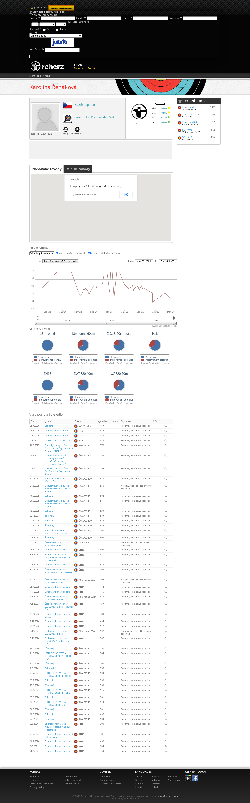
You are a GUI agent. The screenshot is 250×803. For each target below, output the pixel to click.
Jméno (127, 18)
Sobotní (49, 425)
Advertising (71, 776)
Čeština (139, 776)
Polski (155, 787)
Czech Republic (85, 105)
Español (139, 787)
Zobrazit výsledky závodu (72, 253)
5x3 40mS (187, 129)
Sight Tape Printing (39, 76)
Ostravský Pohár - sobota (57, 440)
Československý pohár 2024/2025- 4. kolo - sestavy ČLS (58, 572)
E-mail (34, 18)
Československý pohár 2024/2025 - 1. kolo (56, 632)
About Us (34, 776)
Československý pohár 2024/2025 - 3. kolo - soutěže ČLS (59, 606)
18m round (188, 107)
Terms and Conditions (41, 783)
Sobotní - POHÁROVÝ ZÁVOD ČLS (55, 480)
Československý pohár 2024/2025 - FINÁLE (56, 544)
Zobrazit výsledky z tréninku (106, 253)
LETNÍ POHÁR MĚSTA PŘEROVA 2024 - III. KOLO (58, 674)
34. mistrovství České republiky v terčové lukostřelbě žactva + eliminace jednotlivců (55, 460)
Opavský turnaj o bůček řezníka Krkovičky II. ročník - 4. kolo (59, 471)
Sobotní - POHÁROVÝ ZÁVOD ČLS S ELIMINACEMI (58, 532)
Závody (78, 68)
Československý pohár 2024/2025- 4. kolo (56, 581)
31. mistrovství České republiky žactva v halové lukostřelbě (57, 727)
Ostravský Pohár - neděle (57, 430)
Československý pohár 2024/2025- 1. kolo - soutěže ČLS (59, 641)
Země (33, 32)
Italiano (156, 780)
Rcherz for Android (75, 780)
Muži (50, 29)
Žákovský (49, 515)
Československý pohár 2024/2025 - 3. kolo (56, 598)
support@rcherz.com (166, 796)
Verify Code (36, 49)
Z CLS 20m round (191, 114)
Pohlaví (35, 29)
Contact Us (35, 780)
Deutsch (139, 780)
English (139, 783)
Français (156, 776)
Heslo (81, 18)
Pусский (172, 776)
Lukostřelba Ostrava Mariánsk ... (96, 117)
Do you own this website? (83, 194)
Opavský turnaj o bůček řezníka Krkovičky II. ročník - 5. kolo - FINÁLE (59, 448)
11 (138, 124)
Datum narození (78, 22)
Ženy (63, 29)
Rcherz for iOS (72, 783)
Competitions (107, 780)
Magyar (156, 783)
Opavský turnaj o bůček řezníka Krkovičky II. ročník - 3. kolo (59, 488)
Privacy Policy (36, 787)
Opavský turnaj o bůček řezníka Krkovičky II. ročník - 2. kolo (59, 503)
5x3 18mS (187, 137)
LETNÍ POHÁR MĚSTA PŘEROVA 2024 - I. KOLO (57, 703)
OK (126, 194)
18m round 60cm (191, 122)
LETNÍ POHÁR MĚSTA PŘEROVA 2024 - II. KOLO (57, 691)
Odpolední (50, 668)
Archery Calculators (110, 783)
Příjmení (175, 18)
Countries (105, 776)
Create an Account (61, 8)
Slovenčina (174, 780)
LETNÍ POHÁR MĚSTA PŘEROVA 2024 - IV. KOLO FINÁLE (58, 656)
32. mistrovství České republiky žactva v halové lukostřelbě (57, 557)
